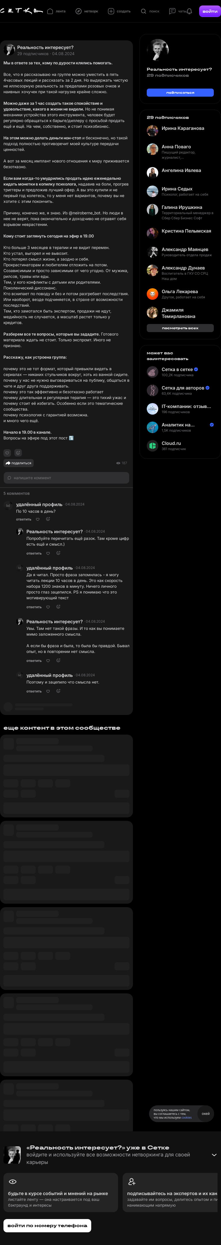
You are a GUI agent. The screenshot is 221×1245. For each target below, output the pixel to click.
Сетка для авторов (183, 388)
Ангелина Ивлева (181, 170)
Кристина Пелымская (186, 231)
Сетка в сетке (177, 369)
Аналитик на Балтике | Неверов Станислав (183, 425)
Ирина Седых (177, 189)
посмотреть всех (180, 327)
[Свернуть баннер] (214, 1155)
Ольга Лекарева (180, 291)
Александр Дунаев (183, 268)
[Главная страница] (21, 11)
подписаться (180, 92)
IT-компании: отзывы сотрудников (186, 406)
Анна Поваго (176, 146)
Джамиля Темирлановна (178, 313)
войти (210, 11)
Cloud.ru (171, 443)
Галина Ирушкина (182, 207)
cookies (187, 1117)
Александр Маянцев (185, 249)
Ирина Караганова (183, 128)
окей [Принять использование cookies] (205, 1113)
